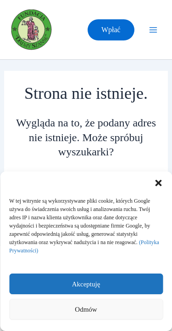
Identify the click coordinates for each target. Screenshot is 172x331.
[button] (158, 183)
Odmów (86, 309)
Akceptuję (86, 284)
